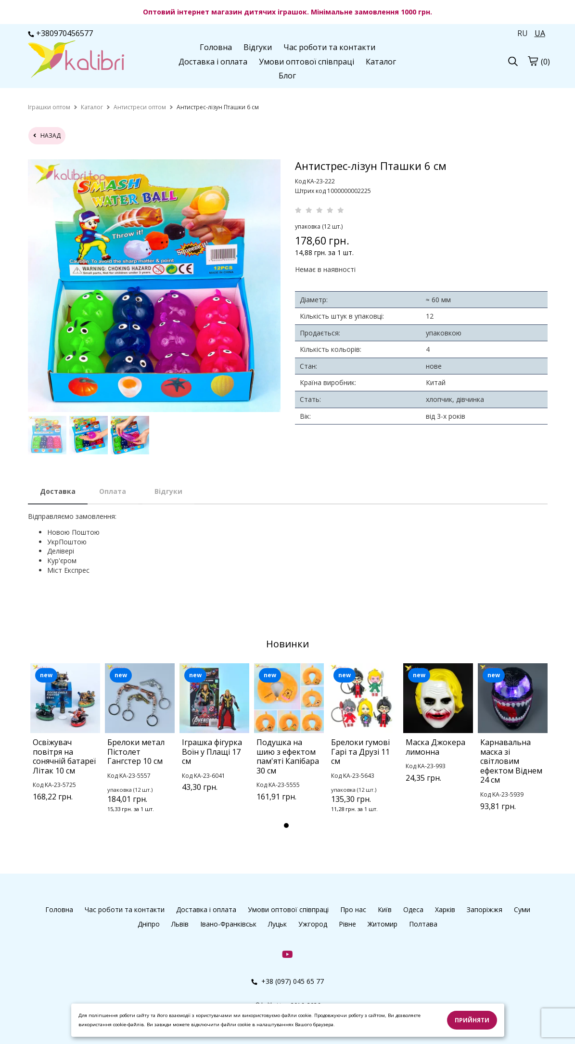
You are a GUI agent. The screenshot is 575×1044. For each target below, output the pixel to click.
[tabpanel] (65, 744)
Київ (385, 909)
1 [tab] (286, 825)
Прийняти (472, 1020)
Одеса (413, 909)
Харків (445, 909)
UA (540, 33)
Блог (287, 75)
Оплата (112, 491)
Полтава (423, 923)
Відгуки (257, 47)
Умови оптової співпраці (306, 61)
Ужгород (312, 923)
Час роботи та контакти (329, 47)
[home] (49, 107)
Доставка (58, 491)
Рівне (347, 923)
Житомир (382, 923)
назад (47, 135)
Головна (216, 47)
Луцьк (277, 923)
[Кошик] (532, 60)
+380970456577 (60, 33)
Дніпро (149, 923)
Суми (522, 909)
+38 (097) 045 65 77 (287, 981)
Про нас (353, 909)
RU (522, 33)
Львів (180, 923)
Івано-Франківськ (228, 923)
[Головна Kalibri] (76, 60)
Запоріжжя (484, 909)
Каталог (381, 61)
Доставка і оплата (213, 61)
